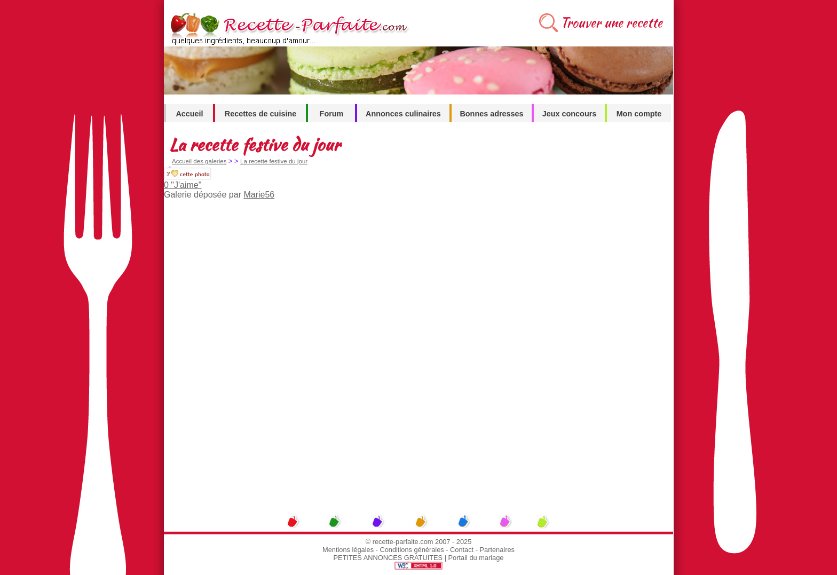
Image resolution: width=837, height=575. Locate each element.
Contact (461, 550)
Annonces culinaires (403, 113)
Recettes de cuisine (260, 113)
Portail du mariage (476, 558)
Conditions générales (412, 550)
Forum (332, 113)
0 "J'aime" (182, 185)
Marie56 (258, 194)
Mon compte (639, 113)
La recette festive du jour (273, 161)
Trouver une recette (611, 22)
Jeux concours (569, 113)
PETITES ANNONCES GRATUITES (388, 558)
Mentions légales (348, 550)
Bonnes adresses (491, 113)
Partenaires (497, 550)
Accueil (189, 113)
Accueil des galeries (199, 161)
